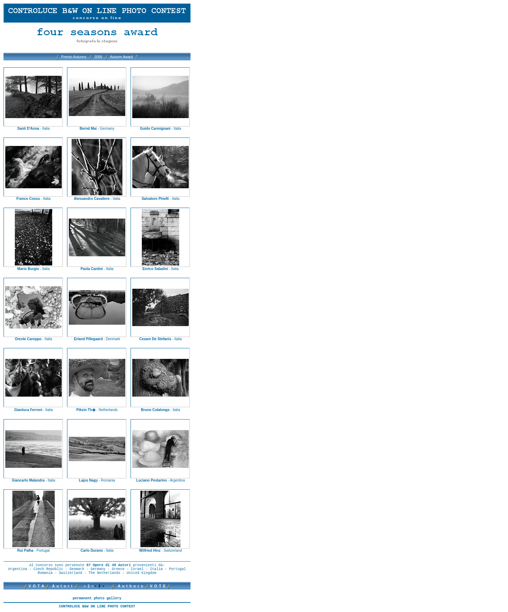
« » (88, 586)
